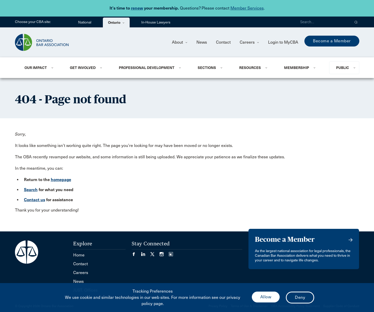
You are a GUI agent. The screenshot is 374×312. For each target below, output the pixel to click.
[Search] (323, 22)
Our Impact (35, 67)
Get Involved (83, 67)
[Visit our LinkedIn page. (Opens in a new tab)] (145, 252)
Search (31, 189)
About (179, 42)
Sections (207, 67)
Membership (296, 67)
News (201, 42)
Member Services (247, 8)
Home (79, 255)
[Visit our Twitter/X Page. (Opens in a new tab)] (155, 252)
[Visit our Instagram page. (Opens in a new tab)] (164, 252)
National (84, 22)
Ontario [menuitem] (116, 22)
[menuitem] (41, 67)
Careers (249, 42)
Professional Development (146, 67)
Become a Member (332, 40)
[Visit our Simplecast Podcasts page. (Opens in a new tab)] (171, 252)
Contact (223, 42)
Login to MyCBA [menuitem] (283, 42)
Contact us (34, 199)
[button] (356, 22)
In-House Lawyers (155, 22)
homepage (61, 179)
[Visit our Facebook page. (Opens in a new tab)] (136, 252)
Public (342, 67)
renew (137, 8)
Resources (250, 67)
